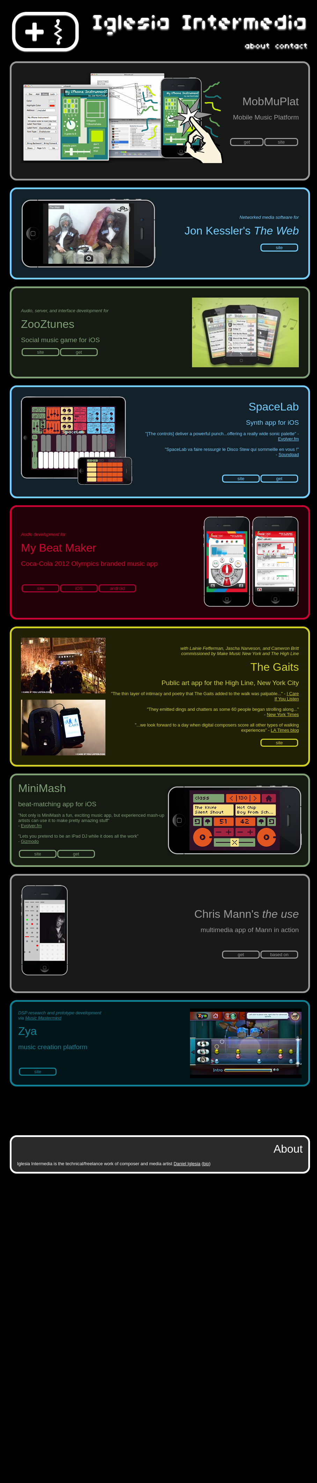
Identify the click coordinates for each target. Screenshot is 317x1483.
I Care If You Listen (286, 696)
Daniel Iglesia (187, 1163)
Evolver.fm (288, 438)
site (281, 142)
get (247, 142)
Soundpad (289, 454)
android (117, 588)
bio (206, 1163)
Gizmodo (30, 841)
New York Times (283, 714)
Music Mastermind (43, 1018)
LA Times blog (285, 730)
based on (279, 954)
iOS (78, 588)
